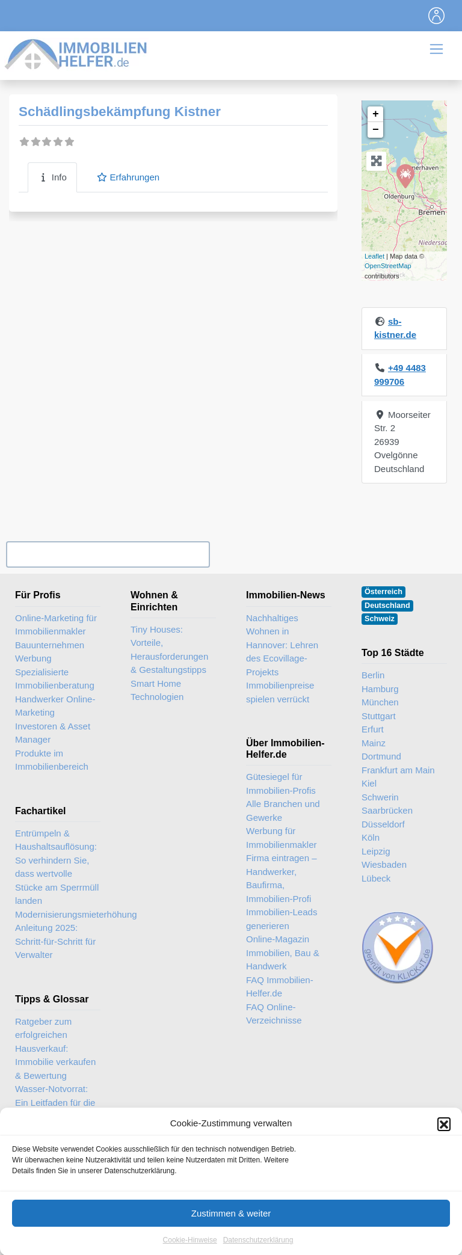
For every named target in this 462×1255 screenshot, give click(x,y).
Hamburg (380, 689)
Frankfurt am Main (398, 770)
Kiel (369, 783)
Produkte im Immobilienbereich (51, 760)
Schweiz (380, 619)
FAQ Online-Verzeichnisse (274, 1014)
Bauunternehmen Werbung (49, 652)
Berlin (373, 675)
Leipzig (376, 851)
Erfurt (373, 729)
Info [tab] (52, 177)
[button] (444, 1138)
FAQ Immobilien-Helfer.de (279, 987)
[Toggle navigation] (436, 15)
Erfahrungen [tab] (127, 177)
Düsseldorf (383, 824)
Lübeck (376, 878)
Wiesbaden (384, 864)
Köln (371, 837)
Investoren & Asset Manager (52, 733)
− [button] (375, 130)
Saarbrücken (387, 810)
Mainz (374, 743)
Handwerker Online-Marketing (55, 706)
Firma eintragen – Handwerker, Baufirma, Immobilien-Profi (281, 878)
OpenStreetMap (388, 265)
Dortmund (381, 756)
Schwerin (380, 797)
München (380, 702)
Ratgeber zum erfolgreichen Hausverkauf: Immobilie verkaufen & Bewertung (55, 1048)
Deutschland (387, 605)
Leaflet (374, 256)
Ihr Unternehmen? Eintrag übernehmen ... (108, 555)
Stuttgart (379, 716)
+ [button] (375, 114)
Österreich (383, 592)
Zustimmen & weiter (231, 1228)
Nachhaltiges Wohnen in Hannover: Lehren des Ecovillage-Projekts (282, 645)
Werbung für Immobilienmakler (281, 838)
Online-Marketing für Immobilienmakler (56, 625)
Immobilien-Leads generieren (281, 919)
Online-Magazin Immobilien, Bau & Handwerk (282, 952)
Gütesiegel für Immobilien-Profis (281, 784)
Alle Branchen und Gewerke (283, 811)
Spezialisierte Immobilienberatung (54, 679)
